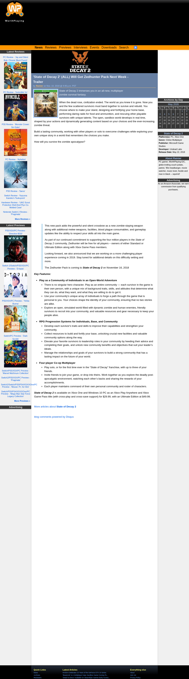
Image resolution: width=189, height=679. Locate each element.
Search (124, 47)
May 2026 (173, 104)
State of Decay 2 (173, 133)
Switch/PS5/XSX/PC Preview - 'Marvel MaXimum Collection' (15, 372)
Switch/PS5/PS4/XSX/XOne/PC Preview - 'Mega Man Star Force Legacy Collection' (15, 393)
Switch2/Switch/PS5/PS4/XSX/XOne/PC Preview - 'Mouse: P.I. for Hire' (19, 385)
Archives (37, 675)
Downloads (109, 47)
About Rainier (173, 158)
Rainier (39, 86)
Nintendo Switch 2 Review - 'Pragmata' (15, 213)
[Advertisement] (94, 34)
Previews (65, 47)
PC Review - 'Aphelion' (15, 159)
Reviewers (37, 678)
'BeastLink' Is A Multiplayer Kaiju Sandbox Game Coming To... (85, 675)
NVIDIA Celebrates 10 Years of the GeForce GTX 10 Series (84, 673)
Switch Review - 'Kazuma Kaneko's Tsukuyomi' (15, 196)
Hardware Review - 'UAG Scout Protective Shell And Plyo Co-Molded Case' (15, 204)
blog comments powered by (54, 416)
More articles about (55, 406)
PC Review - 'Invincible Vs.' (15, 92)
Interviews (80, 47)
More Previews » (22, 401)
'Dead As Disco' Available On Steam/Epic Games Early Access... (86, 678)
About (132, 673)
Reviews (51, 47)
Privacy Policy (135, 678)
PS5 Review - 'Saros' (15, 191)
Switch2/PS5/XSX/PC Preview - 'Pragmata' (15, 378)
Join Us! (133, 675)
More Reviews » (22, 219)
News (36, 673)
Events (94, 47)
